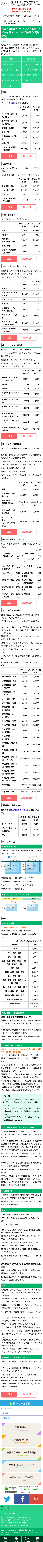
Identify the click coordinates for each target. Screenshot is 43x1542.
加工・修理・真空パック (32, 75)
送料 (11, 85)
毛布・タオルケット (11, 64)
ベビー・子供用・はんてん (11, 76)
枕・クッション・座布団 (11, 69)
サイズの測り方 (31, 80)
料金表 (5, 1413)
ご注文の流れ (27, 156)
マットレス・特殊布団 (31, 69)
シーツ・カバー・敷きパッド (32, 65)
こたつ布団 (31, 58)
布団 (11, 58)
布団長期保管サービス (17, 809)
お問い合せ (7, 1417)
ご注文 (9, 156)
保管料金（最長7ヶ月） (11, 80)
